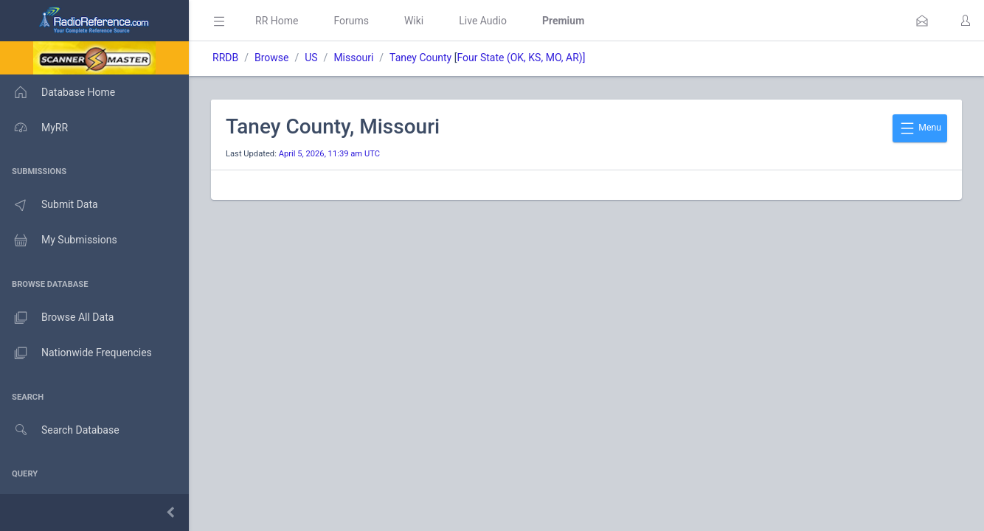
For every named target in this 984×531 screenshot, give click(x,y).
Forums (351, 21)
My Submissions (58, 240)
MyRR (34, 127)
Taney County (420, 57)
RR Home (276, 21)
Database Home (57, 92)
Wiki (413, 21)
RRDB (225, 57)
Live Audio (483, 21)
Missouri (353, 57)
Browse (271, 57)
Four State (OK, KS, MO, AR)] (521, 57)
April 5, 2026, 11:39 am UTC (329, 154)
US (311, 57)
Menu (919, 128)
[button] (922, 21)
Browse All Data (57, 317)
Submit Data (49, 205)
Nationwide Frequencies (76, 353)
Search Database (59, 430)
